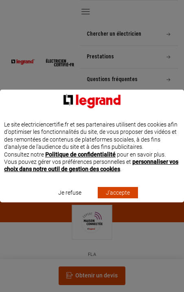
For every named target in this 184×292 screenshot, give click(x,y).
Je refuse (69, 200)
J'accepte (118, 200)
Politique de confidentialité (80, 162)
